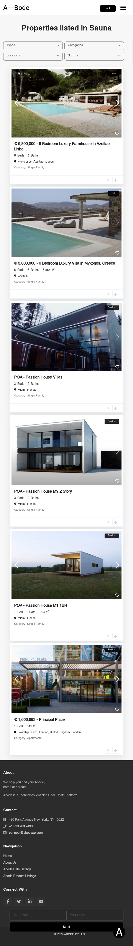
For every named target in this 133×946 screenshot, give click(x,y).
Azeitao (38, 161)
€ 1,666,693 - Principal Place (39, 720)
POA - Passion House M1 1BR (40, 606)
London (76, 732)
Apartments (34, 738)
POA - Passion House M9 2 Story (43, 492)
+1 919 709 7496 (21, 826)
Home (7, 856)
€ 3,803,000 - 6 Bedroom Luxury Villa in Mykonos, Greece (64, 263)
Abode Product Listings (19, 876)
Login (108, 8)
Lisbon (49, 161)
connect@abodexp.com (26, 832)
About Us (9, 862)
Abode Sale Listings (17, 869)
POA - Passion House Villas (38, 377)
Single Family (35, 167)
